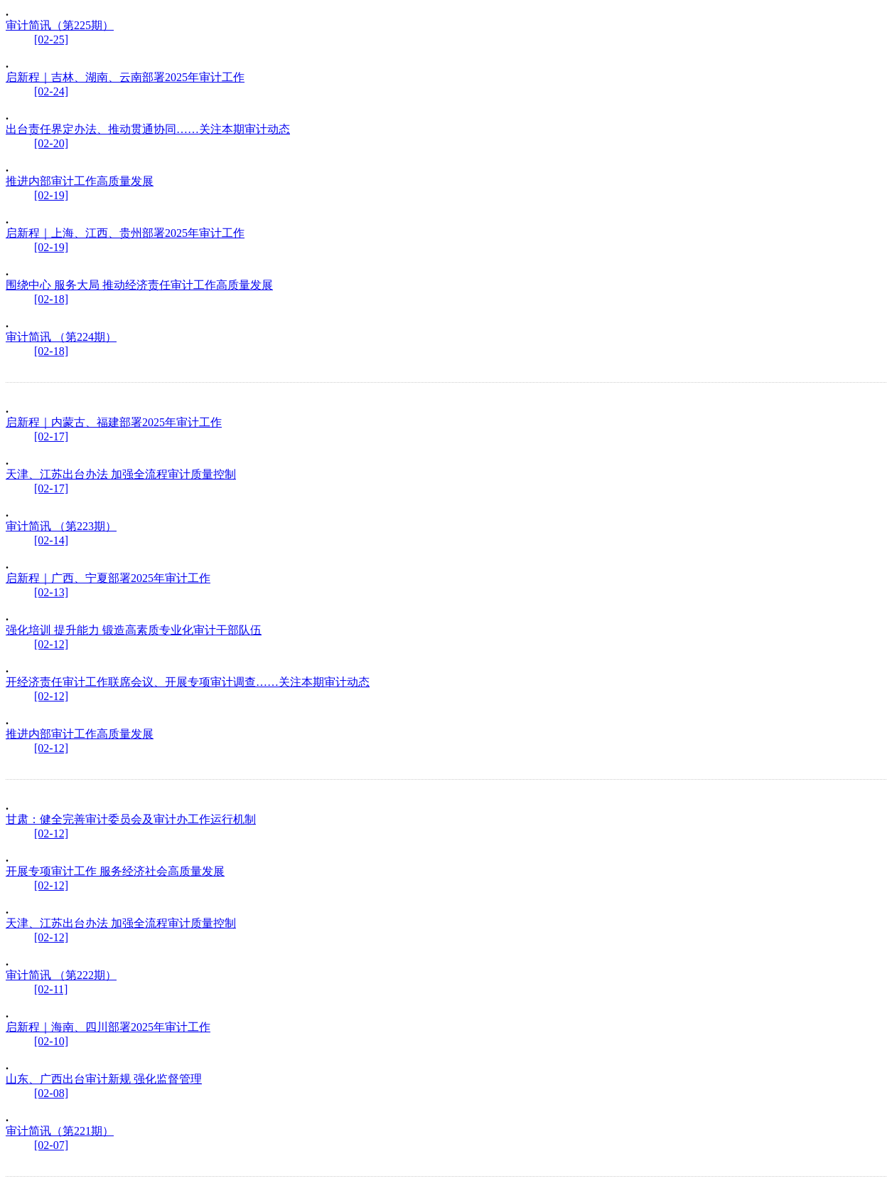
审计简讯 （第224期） (61, 337)
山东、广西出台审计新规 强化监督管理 (104, 1079)
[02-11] (51, 989)
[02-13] (51, 592)
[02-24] (51, 91)
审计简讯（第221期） (60, 1131)
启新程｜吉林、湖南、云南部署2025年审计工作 (125, 77)
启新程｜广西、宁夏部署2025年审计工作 (108, 578)
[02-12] (51, 644)
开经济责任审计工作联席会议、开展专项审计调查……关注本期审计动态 (188, 682)
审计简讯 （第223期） (61, 526)
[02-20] (51, 143)
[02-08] (51, 1093)
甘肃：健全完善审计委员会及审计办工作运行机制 (131, 819)
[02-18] (51, 299)
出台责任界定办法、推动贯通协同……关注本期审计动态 (148, 129)
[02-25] (51, 39)
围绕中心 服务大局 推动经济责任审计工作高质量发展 (139, 285)
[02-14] (51, 540)
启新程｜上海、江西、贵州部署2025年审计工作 (125, 233)
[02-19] (51, 195)
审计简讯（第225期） (60, 25)
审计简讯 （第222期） (61, 975)
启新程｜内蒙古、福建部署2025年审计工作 (114, 422)
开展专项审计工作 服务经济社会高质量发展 (115, 871)
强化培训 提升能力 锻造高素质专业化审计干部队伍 (134, 630)
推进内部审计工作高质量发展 (80, 181)
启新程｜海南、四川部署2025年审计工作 (108, 1027)
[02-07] (51, 1145)
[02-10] (51, 1041)
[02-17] (51, 436)
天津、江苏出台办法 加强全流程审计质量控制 (121, 474)
